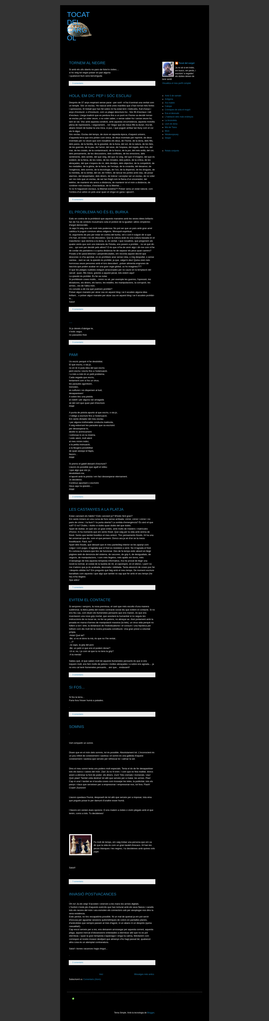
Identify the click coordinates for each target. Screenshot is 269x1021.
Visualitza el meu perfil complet (176, 83)
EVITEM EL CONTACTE (90, 600)
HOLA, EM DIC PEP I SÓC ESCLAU (100, 96)
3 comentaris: (78, 83)
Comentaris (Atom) (92, 979)
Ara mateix (170, 103)
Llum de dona (171, 124)
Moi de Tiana (171, 127)
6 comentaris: (78, 199)
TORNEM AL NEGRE (87, 63)
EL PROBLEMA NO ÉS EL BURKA (98, 212)
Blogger (150, 1012)
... (70, 322)
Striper (168, 138)
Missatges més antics (144, 974)
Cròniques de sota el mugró (177, 109)
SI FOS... (77, 687)
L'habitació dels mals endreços (179, 117)
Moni (167, 131)
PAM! (73, 355)
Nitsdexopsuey (172, 134)
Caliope (168, 106)
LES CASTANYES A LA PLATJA (96, 509)
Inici (101, 974)
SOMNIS (76, 726)
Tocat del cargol (187, 63)
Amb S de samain (173, 95)
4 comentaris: (78, 309)
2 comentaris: (78, 497)
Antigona (169, 99)
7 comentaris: (78, 587)
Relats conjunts (172, 150)
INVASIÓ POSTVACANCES (92, 894)
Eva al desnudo (172, 113)
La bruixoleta (171, 120)
